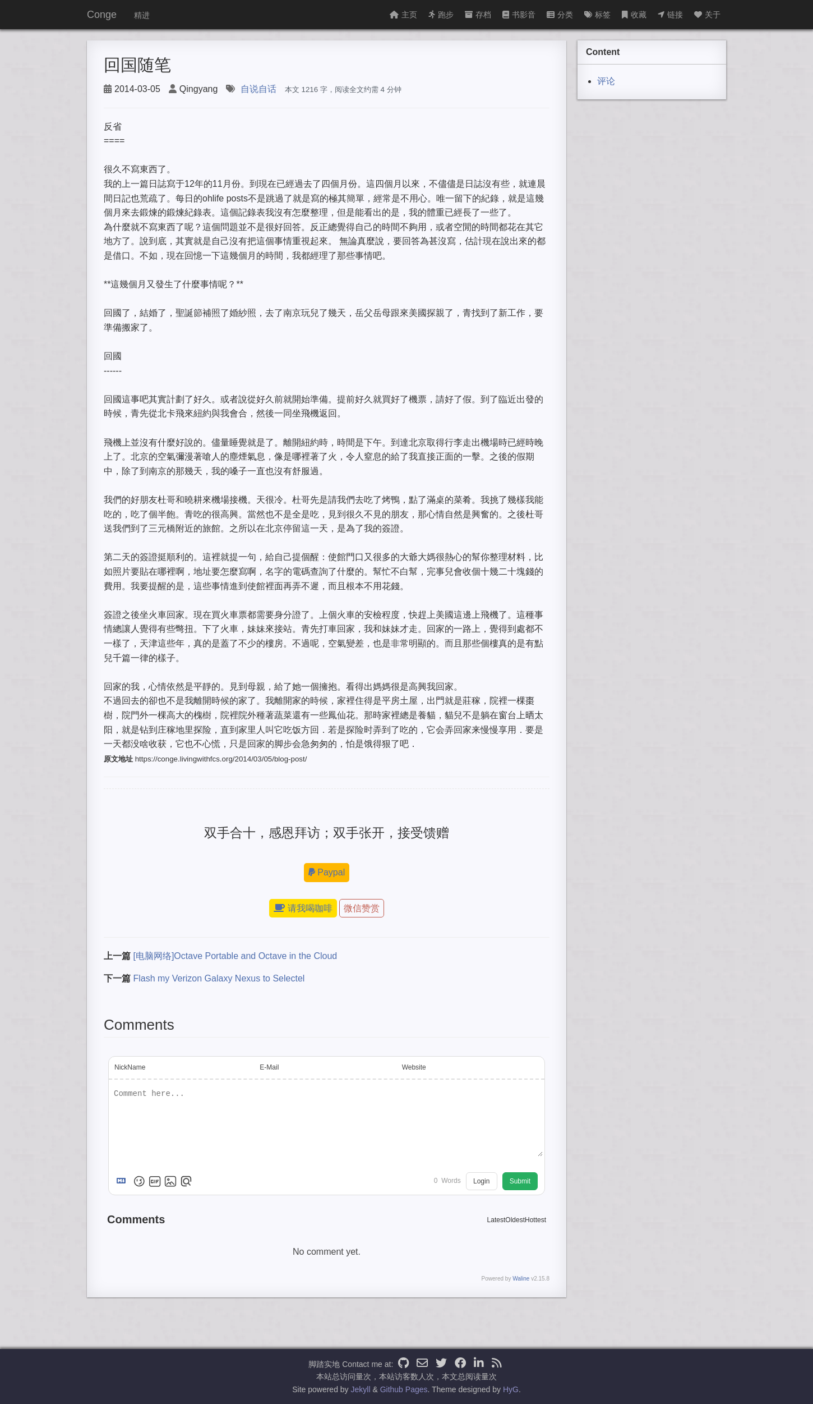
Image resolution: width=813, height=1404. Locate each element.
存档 (478, 14)
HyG (511, 1389)
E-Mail (269, 1067)
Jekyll (361, 1389)
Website (414, 1067)
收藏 (634, 14)
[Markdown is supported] (123, 1181)
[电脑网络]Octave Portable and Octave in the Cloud (235, 956)
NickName (129, 1067)
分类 (560, 14)
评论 (606, 81)
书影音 (518, 14)
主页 (403, 14)
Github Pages (404, 1389)
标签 (597, 14)
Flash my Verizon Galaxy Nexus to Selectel (218, 978)
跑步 (441, 14)
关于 (707, 14)
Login (481, 1181)
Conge (102, 14)
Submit (520, 1181)
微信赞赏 (362, 908)
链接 (670, 14)
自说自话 (258, 89)
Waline (520, 1278)
